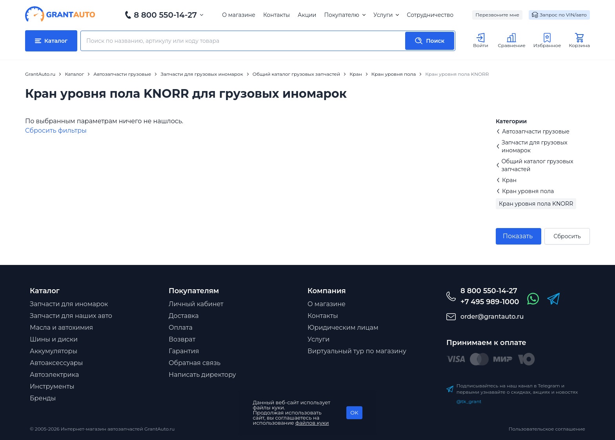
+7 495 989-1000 (489, 302)
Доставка (184, 316)
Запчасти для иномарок (69, 304)
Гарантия (184, 351)
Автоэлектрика (54, 374)
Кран (506, 180)
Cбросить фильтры (56, 130)
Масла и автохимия (61, 327)
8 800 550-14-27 (165, 15)
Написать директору (202, 374)
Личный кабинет (196, 304)
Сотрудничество (430, 14)
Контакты (276, 14)
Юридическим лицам (343, 327)
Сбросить (566, 236)
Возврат (182, 339)
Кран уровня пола (525, 191)
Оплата (181, 327)
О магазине (238, 14)
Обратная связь (194, 363)
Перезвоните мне (497, 15)
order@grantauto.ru (492, 316)
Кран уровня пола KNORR (536, 203)
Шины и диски (54, 339)
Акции (307, 14)
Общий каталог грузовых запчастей (534, 165)
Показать (518, 236)
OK (354, 412)
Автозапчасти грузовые (533, 131)
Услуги (386, 14)
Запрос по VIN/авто (559, 15)
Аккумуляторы (53, 351)
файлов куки (312, 423)
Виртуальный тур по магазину (357, 351)
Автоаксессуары (56, 363)
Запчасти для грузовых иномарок (532, 146)
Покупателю (344, 14)
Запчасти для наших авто (71, 316)
